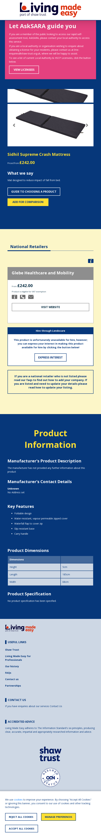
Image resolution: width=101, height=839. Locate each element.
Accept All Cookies (21, 828)
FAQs (8, 672)
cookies (18, 799)
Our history (12, 666)
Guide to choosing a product (33, 191)
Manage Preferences (58, 816)
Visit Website (50, 307)
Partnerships (13, 685)
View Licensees (24, 70)
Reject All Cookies (21, 816)
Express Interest (50, 357)
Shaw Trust (12, 649)
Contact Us (56, 706)
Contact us (12, 679)
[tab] (29, 244)
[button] (14, 125)
